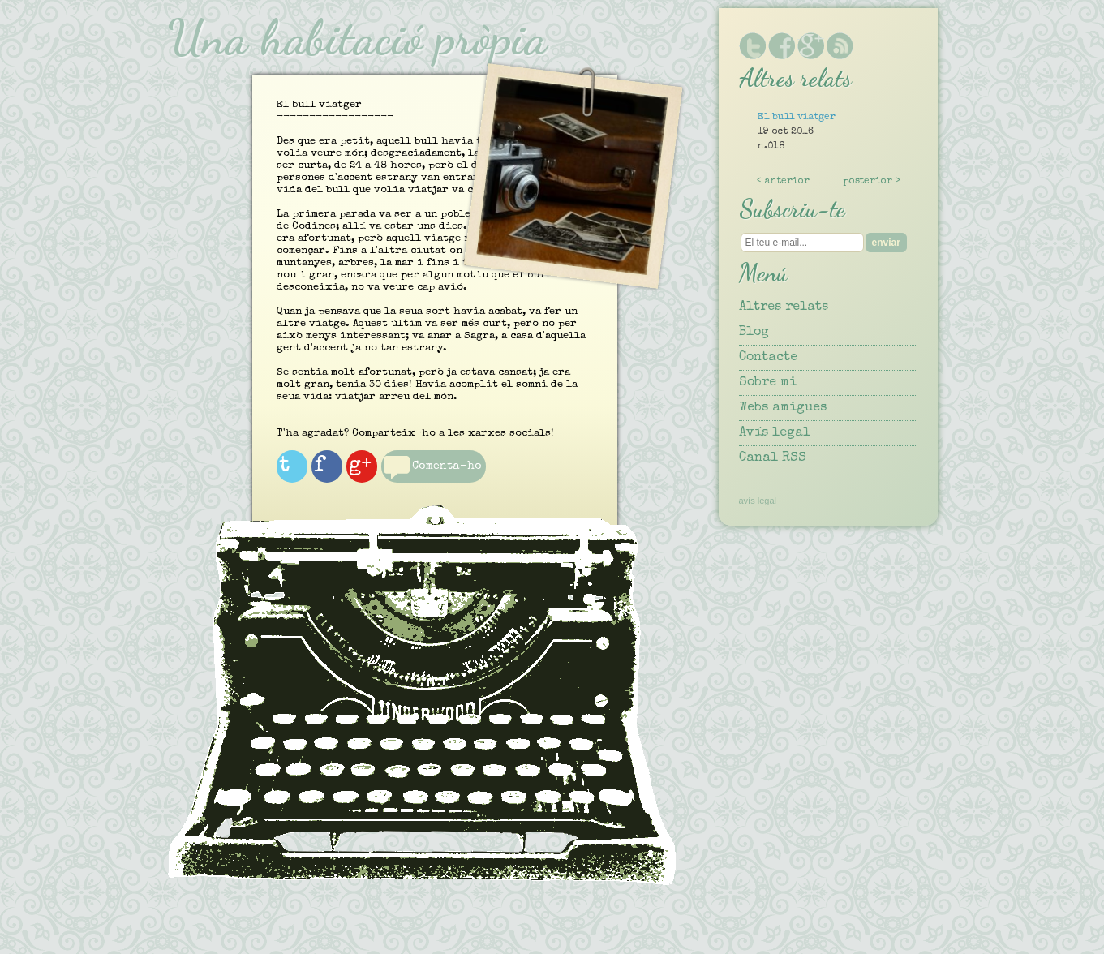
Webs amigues (783, 408)
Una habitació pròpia (357, 37)
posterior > (872, 182)
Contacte (768, 357)
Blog (754, 332)
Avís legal (774, 433)
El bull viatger (797, 117)
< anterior (783, 182)
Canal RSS (772, 458)
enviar (886, 242)
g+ (379, 474)
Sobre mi (768, 382)
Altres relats (783, 307)
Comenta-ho (428, 488)
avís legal (757, 500)
